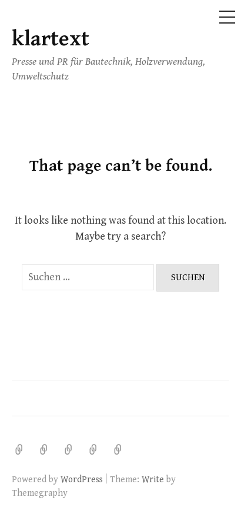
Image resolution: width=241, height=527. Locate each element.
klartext (50, 39)
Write (153, 479)
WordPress (82, 479)
